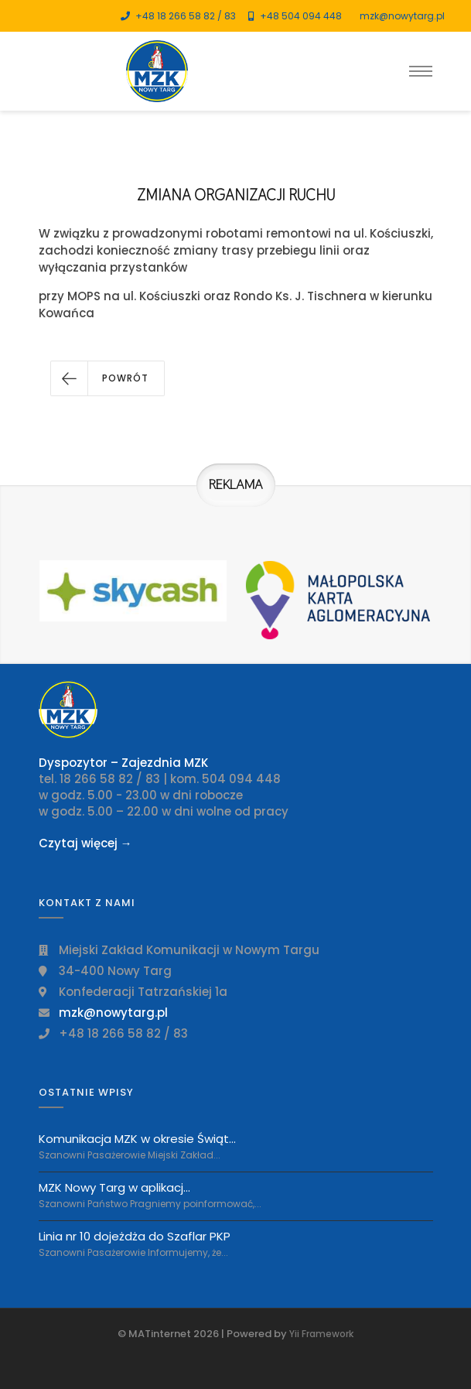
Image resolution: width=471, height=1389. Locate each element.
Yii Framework (321, 1333)
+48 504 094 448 (301, 15)
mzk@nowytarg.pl (402, 15)
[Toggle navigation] (420, 71)
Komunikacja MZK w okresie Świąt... (137, 1139)
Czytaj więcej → (85, 843)
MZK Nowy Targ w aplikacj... (114, 1187)
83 (230, 15)
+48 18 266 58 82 (175, 15)
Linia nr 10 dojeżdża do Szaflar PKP (134, 1236)
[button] (107, 378)
